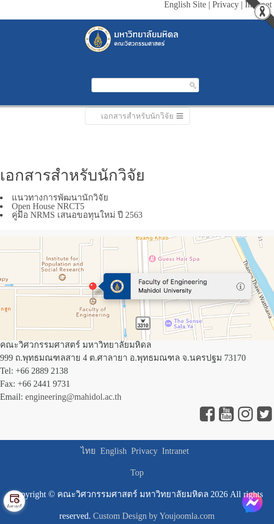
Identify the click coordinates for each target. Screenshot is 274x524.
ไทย (88, 451)
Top (137, 472)
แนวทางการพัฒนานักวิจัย (60, 197)
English (113, 451)
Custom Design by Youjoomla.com (154, 516)
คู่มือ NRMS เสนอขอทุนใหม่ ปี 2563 (77, 215)
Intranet (175, 451)
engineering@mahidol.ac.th (73, 396)
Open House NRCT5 (48, 206)
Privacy (144, 451)
